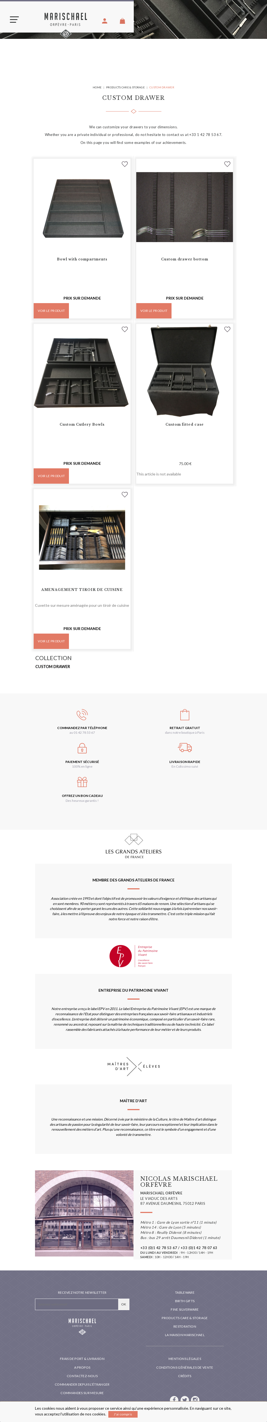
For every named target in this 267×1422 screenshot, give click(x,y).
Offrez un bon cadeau (82, 796)
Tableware (185, 1292)
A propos (82, 1367)
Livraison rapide (184, 762)
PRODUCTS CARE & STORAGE (185, 1318)
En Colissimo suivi (185, 766)
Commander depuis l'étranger (82, 1384)
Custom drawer (52, 666)
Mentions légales (185, 1359)
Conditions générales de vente (184, 1367)
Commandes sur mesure (82, 1393)
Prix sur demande (82, 298)
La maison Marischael (185, 1335)
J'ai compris (123, 1414)
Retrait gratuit (185, 728)
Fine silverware (185, 1309)
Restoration (184, 1326)
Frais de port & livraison (82, 1359)
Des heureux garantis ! (82, 801)
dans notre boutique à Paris (185, 732)
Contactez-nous (82, 1376)
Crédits (184, 1376)
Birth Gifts (185, 1301)
